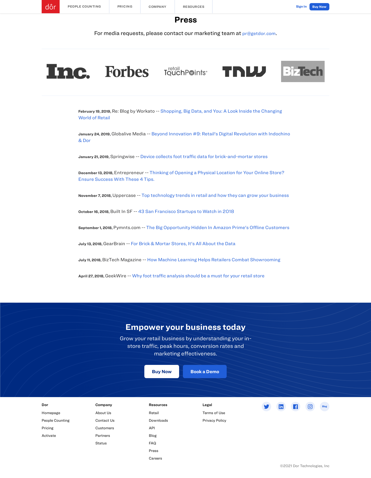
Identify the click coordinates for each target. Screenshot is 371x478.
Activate (49, 435)
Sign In (301, 6)
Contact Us (105, 420)
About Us (103, 413)
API (152, 428)
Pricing (124, 6)
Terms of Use (214, 413)
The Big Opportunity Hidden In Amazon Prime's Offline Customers (217, 227)
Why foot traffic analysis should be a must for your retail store (198, 275)
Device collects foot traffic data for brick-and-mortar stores (204, 156)
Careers (155, 458)
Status (101, 443)
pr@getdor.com (259, 33)
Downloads (158, 420)
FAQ (152, 443)
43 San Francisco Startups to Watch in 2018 (186, 211)
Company (158, 7)
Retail (154, 413)
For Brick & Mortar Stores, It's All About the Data (183, 243)
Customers (104, 428)
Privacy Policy (214, 420)
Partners (102, 435)
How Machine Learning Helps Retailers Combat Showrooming (213, 259)
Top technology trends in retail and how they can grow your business (215, 195)
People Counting (84, 6)
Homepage (51, 413)
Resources (193, 7)
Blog (153, 435)
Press (153, 450)
